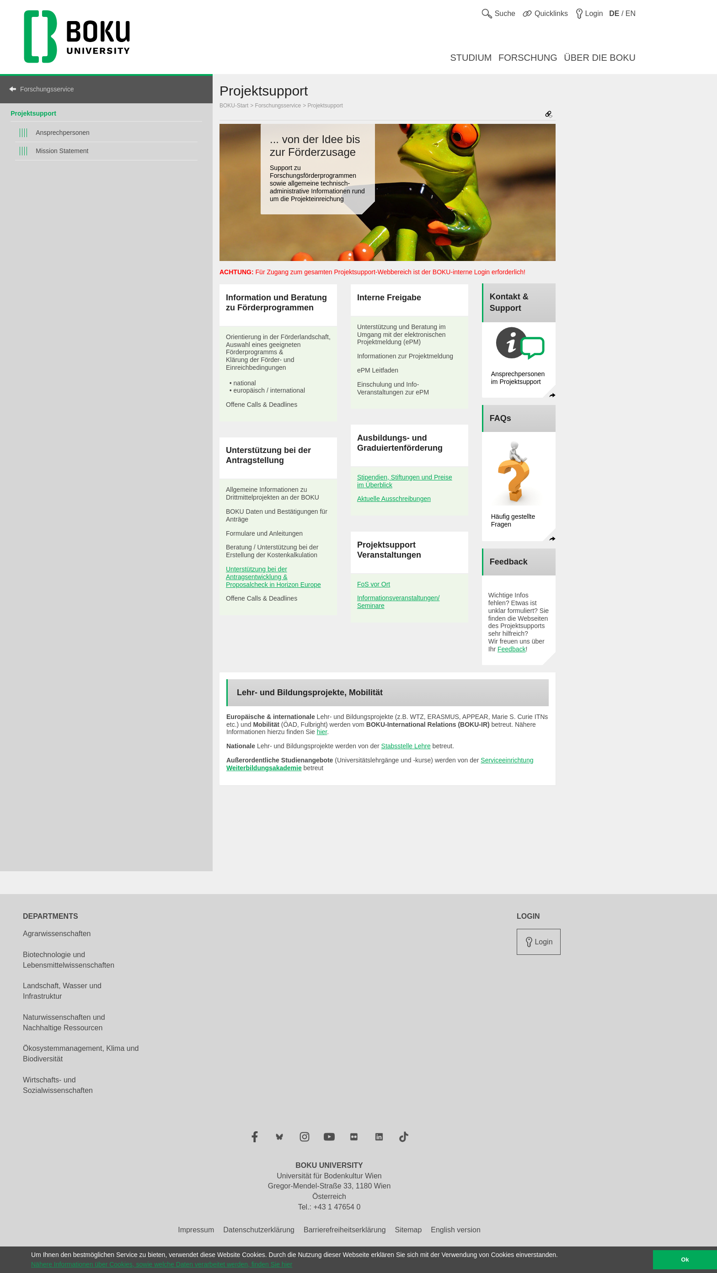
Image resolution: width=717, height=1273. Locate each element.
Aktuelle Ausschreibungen (394, 498)
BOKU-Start (233, 105)
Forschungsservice (47, 89)
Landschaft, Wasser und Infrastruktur (62, 991)
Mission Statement (62, 150)
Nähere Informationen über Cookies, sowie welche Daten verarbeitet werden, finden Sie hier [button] (161, 1264)
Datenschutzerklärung (258, 1230)
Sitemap (408, 1230)
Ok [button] (685, 1260)
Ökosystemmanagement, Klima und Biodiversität (81, 1053)
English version (456, 1230)
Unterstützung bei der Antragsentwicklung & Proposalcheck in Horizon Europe (273, 576)
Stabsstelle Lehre (406, 746)
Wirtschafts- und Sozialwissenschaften (58, 1085)
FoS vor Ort (373, 584)
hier (322, 731)
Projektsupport (33, 113)
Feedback (511, 649)
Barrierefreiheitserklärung (345, 1230)
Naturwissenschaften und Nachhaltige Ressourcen (64, 1022)
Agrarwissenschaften (57, 933)
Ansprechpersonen (63, 132)
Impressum (196, 1230)
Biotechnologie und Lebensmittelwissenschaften (68, 960)
